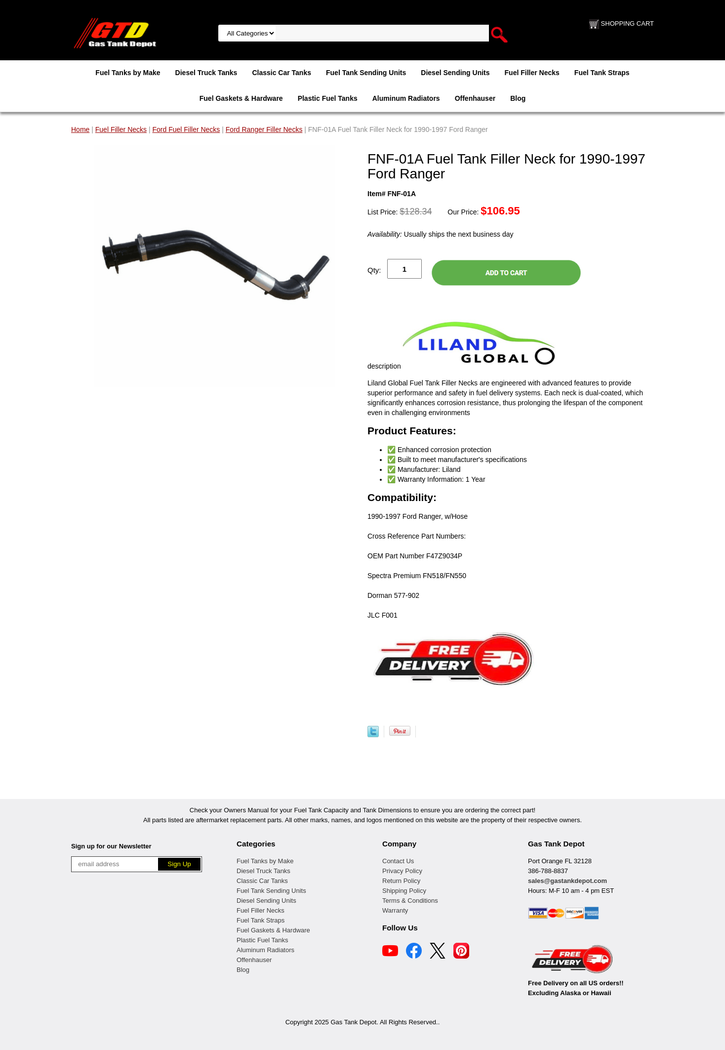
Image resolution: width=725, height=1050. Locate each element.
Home (80, 129)
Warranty (395, 910)
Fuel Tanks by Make (127, 73)
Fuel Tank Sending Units (366, 73)
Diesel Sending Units (455, 73)
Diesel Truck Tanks (206, 73)
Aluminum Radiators (406, 98)
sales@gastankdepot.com (567, 880)
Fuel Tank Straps (602, 73)
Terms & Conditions (410, 900)
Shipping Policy (404, 890)
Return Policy (401, 880)
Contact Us (398, 861)
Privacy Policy (402, 871)
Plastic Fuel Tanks (328, 98)
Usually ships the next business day (440, 234)
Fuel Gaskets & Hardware (241, 98)
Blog (517, 98)
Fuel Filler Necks (532, 73)
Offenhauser (475, 98)
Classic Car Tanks (281, 73)
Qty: (374, 270)
